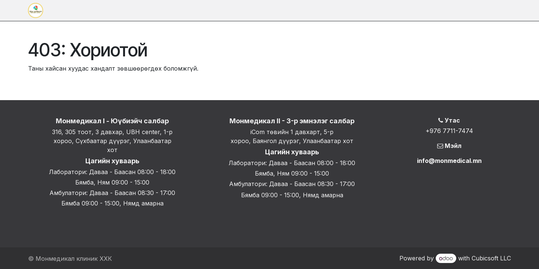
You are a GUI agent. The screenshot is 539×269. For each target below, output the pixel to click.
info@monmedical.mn (449, 160)
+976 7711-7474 (449, 130)
